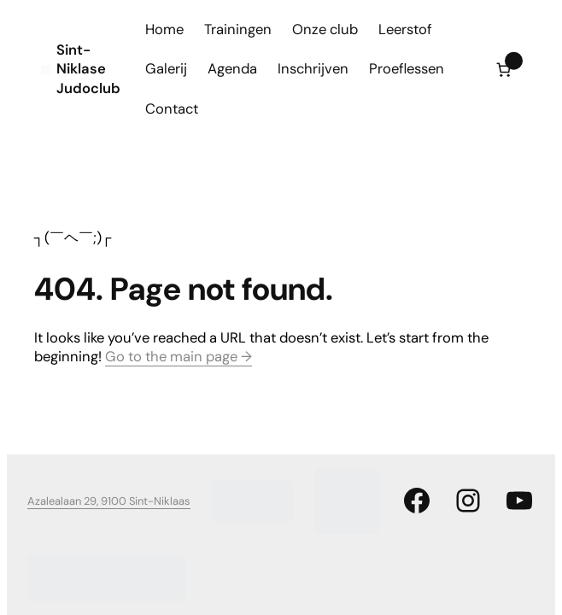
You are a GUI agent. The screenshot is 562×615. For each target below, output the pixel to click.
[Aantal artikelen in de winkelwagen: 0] (504, 70)
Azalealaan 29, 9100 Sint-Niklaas (108, 501)
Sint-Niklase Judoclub (88, 69)
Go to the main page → (178, 357)
